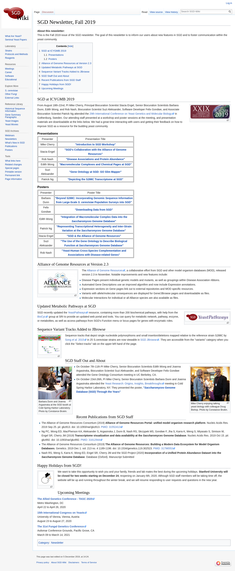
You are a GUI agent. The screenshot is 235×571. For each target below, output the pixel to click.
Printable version (13, 172)
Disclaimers (73, 562)
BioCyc (41, 316)
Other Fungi (11, 94)
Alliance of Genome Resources (105, 270)
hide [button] (70, 46)
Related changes (13, 164)
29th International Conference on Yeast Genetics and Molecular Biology (131, 113)
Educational (11, 79)
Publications (11, 146)
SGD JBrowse (148, 339)
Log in (229, 3)
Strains (8, 50)
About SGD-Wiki (58, 562)
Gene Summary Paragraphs (13, 116)
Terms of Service (89, 562)
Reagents (9, 58)
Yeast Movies (11, 124)
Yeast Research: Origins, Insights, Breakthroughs (133, 383)
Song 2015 (74, 339)
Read (145, 12)
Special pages (12, 168)
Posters (9, 150)
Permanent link (12, 175)
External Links (12, 98)
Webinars (9, 135)
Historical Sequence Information (15, 110)
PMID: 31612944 (90, 439)
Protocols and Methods (16, 54)
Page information (13, 179)
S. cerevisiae (11, 90)
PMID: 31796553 (163, 448)
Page (37, 12)
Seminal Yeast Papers (16, 39)
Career (8, 72)
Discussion (48, 12)
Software (9, 76)
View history (171, 12)
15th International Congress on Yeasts (61, 512)
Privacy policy (42, 562)
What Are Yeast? (13, 36)
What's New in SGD (15, 142)
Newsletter (57, 542)
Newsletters (11, 139)
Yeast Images (11, 121)
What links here (12, 161)
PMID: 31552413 (110, 426)
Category (43, 542)
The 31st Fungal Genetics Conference (60, 526)
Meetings (9, 68)
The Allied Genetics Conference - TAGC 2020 (64, 498)
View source (156, 12)
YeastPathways (77, 312)
